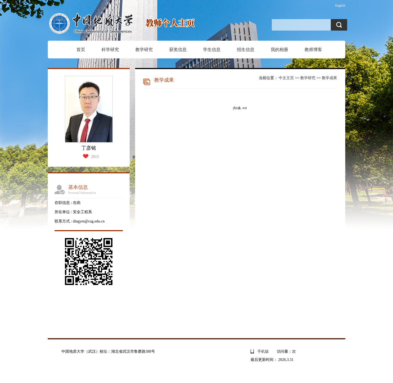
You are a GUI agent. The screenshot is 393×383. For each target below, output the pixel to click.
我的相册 (279, 49)
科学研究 (110, 49)
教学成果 (329, 78)
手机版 (263, 351)
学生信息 (212, 49)
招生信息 (245, 49)
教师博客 (313, 49)
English (340, 5)
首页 (80, 49)
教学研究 (144, 49)
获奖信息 (178, 49)
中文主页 (286, 78)
